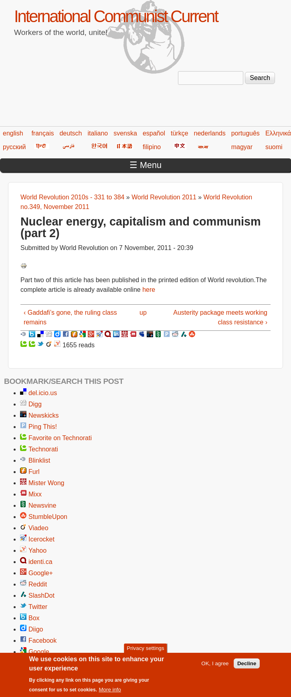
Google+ (40, 573)
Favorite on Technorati (60, 438)
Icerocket (41, 539)
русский (14, 147)
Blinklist (39, 460)
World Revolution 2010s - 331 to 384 (72, 197)
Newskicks (43, 415)
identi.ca (40, 561)
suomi (274, 147)
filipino (152, 147)
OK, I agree (214, 667)
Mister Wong (46, 483)
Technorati (43, 449)
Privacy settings (145, 652)
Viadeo (38, 528)
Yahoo (37, 550)
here (148, 289)
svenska (125, 133)
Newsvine (42, 505)
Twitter (37, 606)
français (42, 133)
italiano (98, 133)
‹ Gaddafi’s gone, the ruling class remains (70, 317)
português (245, 133)
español (154, 133)
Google (38, 651)
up (143, 312)
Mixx (35, 494)
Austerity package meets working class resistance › (220, 317)
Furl (34, 471)
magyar (242, 147)
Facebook (42, 640)
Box (34, 618)
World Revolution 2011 (163, 197)
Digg (35, 404)
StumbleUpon (47, 516)
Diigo (35, 629)
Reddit (37, 584)
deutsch (70, 133)
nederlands (210, 133)
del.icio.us (42, 393)
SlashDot (41, 595)
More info (110, 694)
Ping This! (42, 426)
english (13, 133)
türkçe (179, 133)
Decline (246, 667)
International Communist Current (116, 16)
